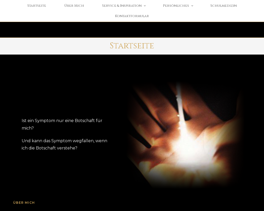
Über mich (24, 202)
